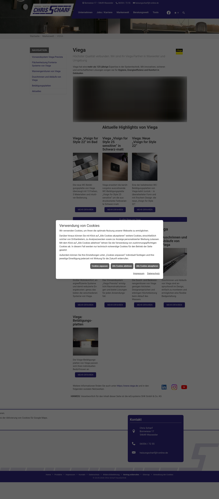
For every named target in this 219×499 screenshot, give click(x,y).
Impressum (138, 262)
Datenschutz (153, 262)
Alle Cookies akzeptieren (147, 255)
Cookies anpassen (100, 255)
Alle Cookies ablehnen (122, 255)
